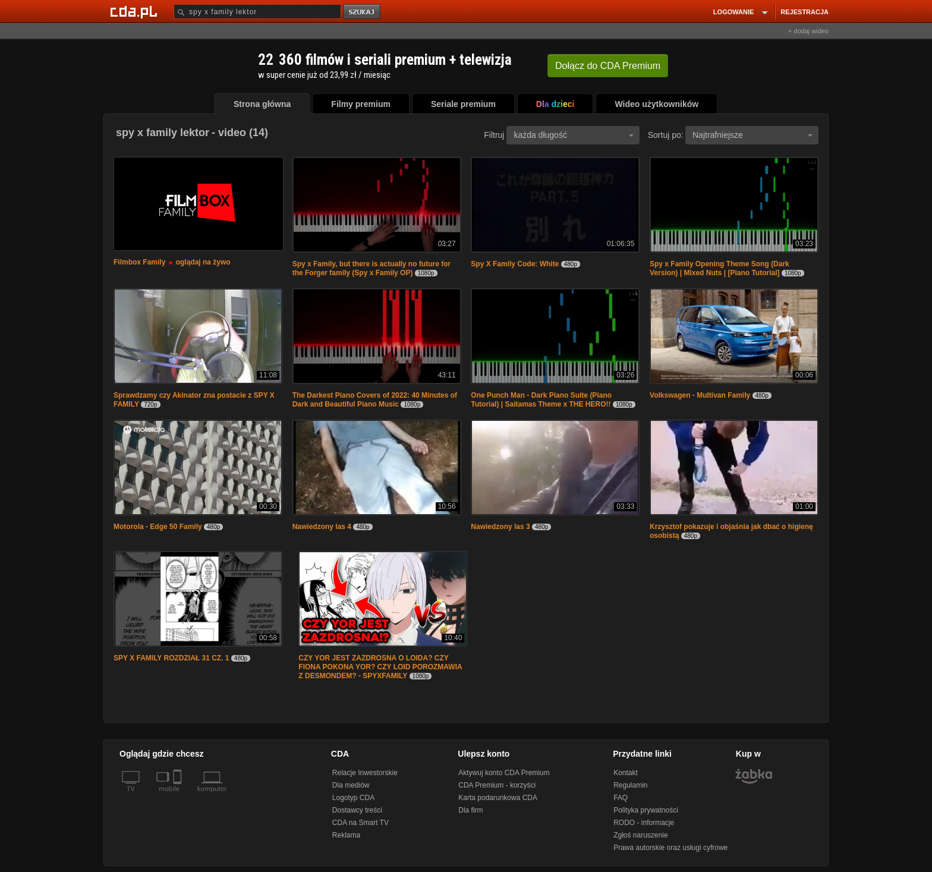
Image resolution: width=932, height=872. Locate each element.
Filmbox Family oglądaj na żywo (172, 262)
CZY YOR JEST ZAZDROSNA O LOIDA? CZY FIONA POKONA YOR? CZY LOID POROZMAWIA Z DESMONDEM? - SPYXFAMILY (380, 667)
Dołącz (607, 66)
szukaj (362, 12)
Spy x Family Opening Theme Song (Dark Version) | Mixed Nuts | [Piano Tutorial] (719, 268)
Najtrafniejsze (752, 135)
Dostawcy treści (357, 810)
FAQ (620, 798)
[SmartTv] (178, 796)
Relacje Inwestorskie (365, 773)
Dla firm (470, 810)
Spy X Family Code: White (515, 264)
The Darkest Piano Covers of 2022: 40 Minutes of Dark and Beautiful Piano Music (374, 399)
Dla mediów (351, 785)
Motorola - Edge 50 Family (158, 526)
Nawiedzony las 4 (321, 526)
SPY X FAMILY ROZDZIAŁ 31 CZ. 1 (171, 658)
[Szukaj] (257, 11)
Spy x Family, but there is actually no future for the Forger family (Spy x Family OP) (371, 268)
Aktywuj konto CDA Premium (503, 773)
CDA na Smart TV (360, 823)
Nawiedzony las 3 (500, 526)
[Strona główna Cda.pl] (135, 11)
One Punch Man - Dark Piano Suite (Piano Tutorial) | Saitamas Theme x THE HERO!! (541, 399)
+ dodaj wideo (808, 30)
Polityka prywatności (645, 810)
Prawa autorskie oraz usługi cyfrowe (670, 847)
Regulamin (630, 785)
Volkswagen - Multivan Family (700, 395)
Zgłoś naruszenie (640, 835)
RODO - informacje (643, 823)
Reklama (346, 835)
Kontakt (625, 773)
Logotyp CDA (353, 798)
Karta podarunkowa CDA (497, 798)
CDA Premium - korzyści (497, 785)
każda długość (574, 135)
